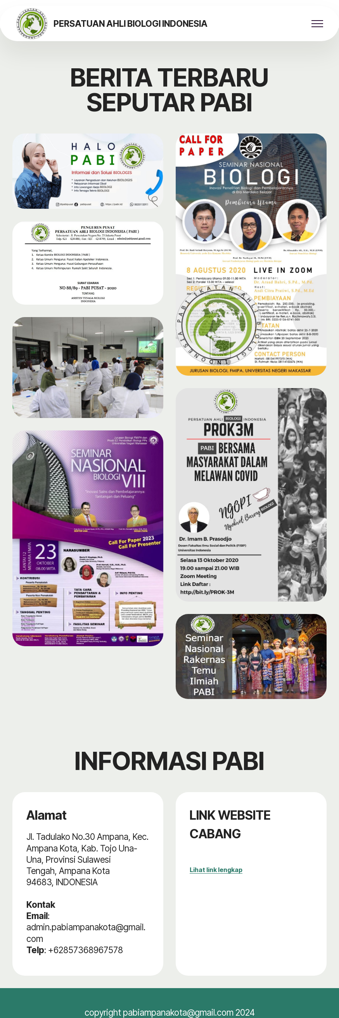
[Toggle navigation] (317, 24)
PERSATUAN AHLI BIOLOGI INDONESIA (131, 23)
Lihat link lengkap (216, 870)
